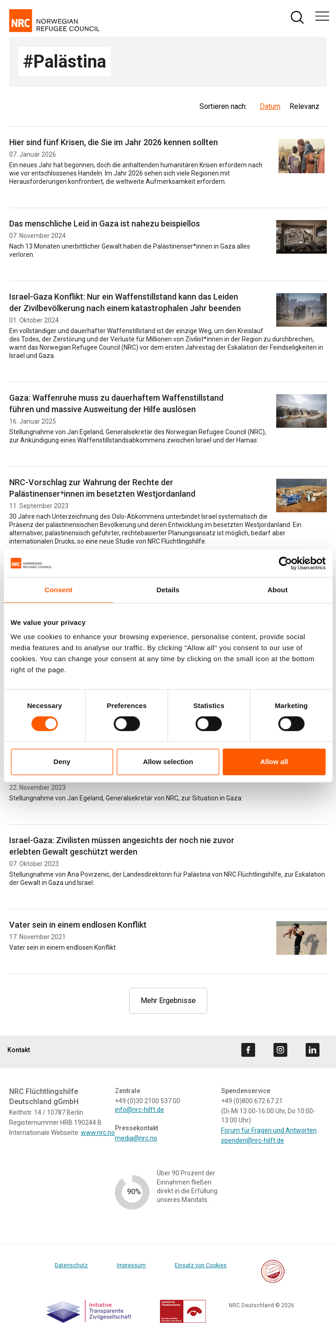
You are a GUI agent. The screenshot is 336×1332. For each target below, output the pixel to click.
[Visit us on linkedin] (312, 1050)
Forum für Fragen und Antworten (269, 1130)
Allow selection (168, 761)
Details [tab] (168, 590)
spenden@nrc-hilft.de (252, 1140)
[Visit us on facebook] (248, 1050)
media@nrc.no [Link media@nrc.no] (136, 1138)
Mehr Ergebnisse (168, 1000)
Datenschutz (71, 1265)
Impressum (131, 1265)
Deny (61, 761)
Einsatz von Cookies (201, 1265)
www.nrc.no (98, 1132)
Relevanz (304, 106)
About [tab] (278, 590)
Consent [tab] (59, 590)
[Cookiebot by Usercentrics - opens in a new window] (285, 563)
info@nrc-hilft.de (139, 1109)
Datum (270, 106)
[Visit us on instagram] (280, 1050)
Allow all (274, 761)
